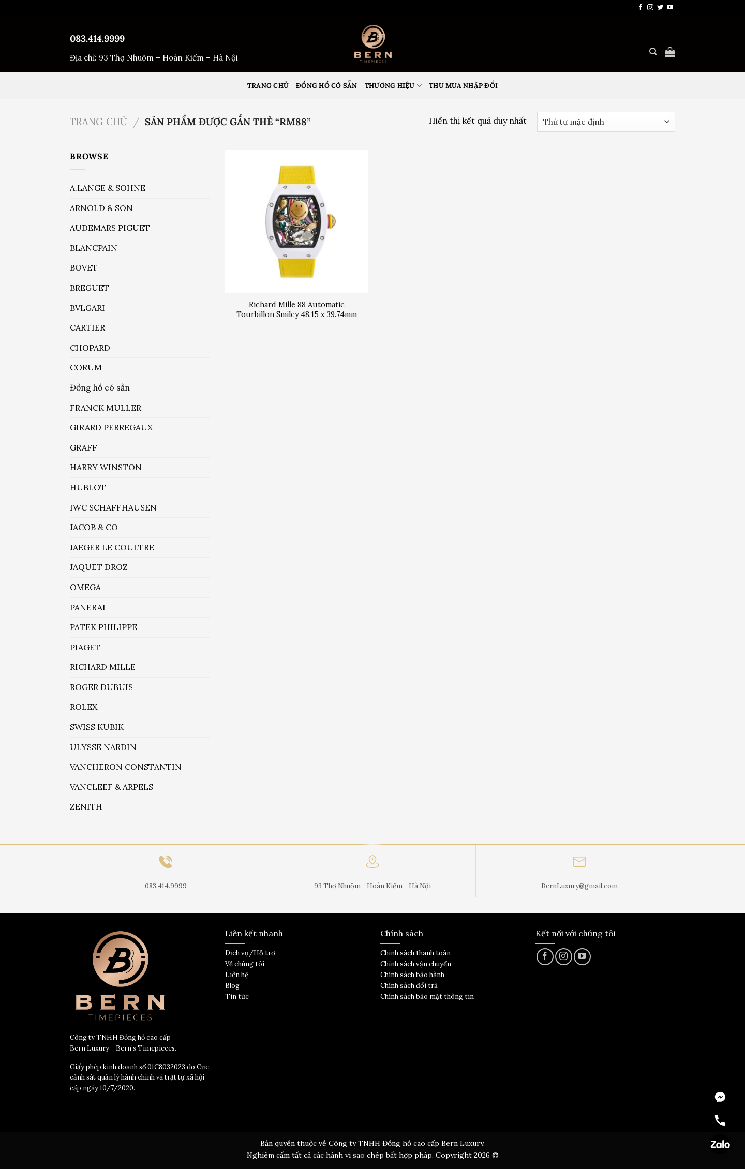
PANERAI (88, 607)
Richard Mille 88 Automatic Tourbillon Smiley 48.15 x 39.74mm (296, 309)
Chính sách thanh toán (415, 953)
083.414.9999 (97, 38)
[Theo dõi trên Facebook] (640, 7)
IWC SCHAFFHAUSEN (113, 507)
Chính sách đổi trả (409, 985)
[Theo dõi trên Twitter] (660, 7)
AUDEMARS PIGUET (110, 227)
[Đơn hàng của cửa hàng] (606, 122)
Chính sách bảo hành (412, 974)
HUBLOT (88, 487)
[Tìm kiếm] (653, 52)
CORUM (86, 367)
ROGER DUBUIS (101, 687)
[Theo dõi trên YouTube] (670, 7)
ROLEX (83, 706)
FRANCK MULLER (105, 407)
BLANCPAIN (93, 248)
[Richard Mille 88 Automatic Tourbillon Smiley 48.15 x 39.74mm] (296, 221)
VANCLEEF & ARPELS (111, 787)
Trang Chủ (268, 85)
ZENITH (86, 806)
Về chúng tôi (244, 964)
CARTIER (87, 327)
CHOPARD (90, 347)
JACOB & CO (94, 527)
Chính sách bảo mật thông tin (427, 996)
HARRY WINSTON (106, 467)
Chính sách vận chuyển (415, 964)
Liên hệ (236, 974)
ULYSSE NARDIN (103, 747)
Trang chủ (98, 121)
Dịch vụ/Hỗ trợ (250, 953)
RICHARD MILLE (103, 667)
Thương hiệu (393, 86)
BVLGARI (87, 308)
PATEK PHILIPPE (103, 627)
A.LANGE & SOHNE (107, 188)
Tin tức (237, 996)
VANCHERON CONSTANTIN (126, 766)
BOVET (84, 267)
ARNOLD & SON (101, 208)
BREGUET (89, 287)
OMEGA (85, 587)
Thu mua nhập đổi (463, 85)
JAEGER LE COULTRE (112, 547)
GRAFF (83, 447)
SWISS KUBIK (97, 727)
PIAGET (85, 647)
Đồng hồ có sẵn (326, 85)
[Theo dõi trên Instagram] (650, 7)
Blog (232, 985)
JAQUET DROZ (99, 567)
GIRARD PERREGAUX (111, 427)
